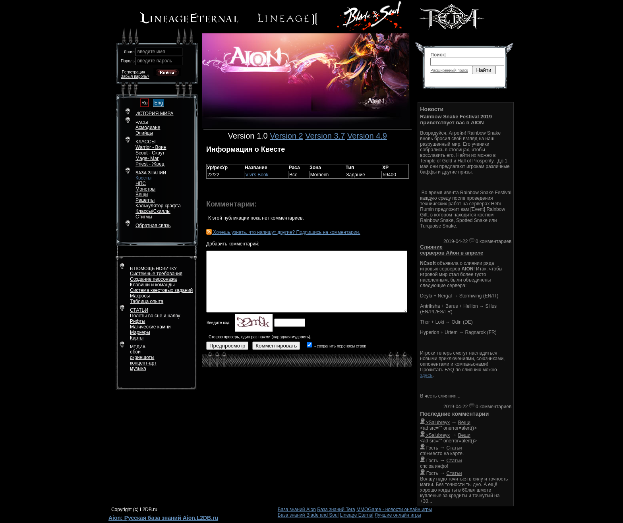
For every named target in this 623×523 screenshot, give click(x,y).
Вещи (141, 194)
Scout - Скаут (150, 153)
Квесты (143, 178)
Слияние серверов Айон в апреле (451, 250)
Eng (158, 103)
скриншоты (142, 357)
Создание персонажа (153, 279)
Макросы (140, 296)
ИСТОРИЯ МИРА (154, 113)
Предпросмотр (227, 346)
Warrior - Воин (150, 147)
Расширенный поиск (449, 70)
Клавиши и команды (152, 285)
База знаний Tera (336, 509)
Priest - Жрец (149, 164)
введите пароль (154, 61)
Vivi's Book (256, 175)
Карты (136, 338)
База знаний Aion (297, 509)
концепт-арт (143, 363)
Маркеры (140, 332)
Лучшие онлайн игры (398, 515)
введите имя (151, 51)
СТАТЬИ (139, 310)
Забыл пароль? (135, 76)
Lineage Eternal (356, 515)
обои (135, 352)
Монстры (145, 189)
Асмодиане (147, 127)
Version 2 (286, 135)
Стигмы (143, 217)
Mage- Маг (147, 158)
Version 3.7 (325, 135)
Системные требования (156, 273)
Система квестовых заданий (161, 290)
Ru (144, 103)
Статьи (454, 448)
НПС (140, 183)
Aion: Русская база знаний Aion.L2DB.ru (163, 518)
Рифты (137, 321)
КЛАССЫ (145, 142)
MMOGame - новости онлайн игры (394, 509)
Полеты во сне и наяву (155, 315)
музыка (138, 368)
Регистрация (133, 72)
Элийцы (144, 133)
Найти (483, 70)
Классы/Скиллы (152, 211)
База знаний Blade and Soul (308, 515)
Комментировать (276, 346)
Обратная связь (152, 225)
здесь (426, 375)
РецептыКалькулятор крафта (158, 202)
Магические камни (150, 327)
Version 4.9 (367, 135)
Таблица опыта (146, 301)
